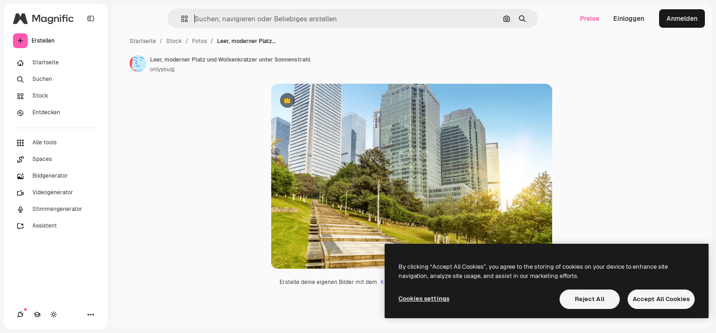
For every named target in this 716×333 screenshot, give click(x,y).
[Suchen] (55, 79)
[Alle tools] (55, 143)
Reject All (589, 299)
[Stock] (55, 96)
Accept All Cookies (661, 299)
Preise (589, 18)
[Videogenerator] (55, 192)
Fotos (199, 41)
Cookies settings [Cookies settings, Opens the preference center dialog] (423, 298)
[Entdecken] (55, 112)
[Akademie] (37, 314)
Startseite (143, 41)
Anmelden (681, 18)
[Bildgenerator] (55, 176)
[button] (180, 18)
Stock (174, 41)
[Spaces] (55, 159)
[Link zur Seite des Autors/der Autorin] (138, 63)
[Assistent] (55, 226)
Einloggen (628, 18)
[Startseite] (55, 63)
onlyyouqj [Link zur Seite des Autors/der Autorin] (162, 69)
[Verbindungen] (20, 314)
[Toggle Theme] (53, 314)
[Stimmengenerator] (55, 209)
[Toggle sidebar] (90, 18)
